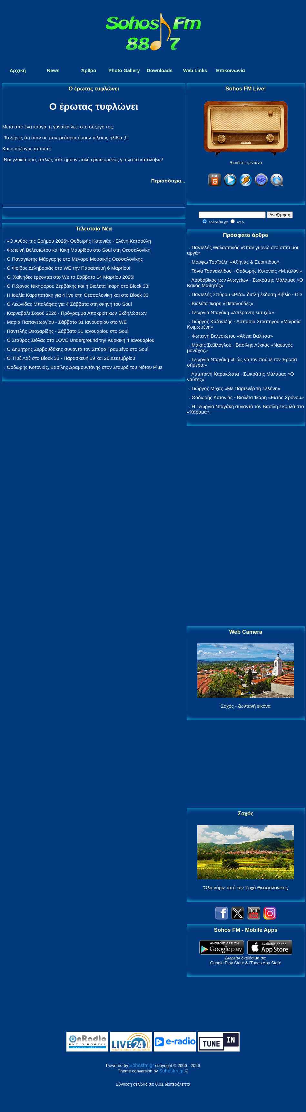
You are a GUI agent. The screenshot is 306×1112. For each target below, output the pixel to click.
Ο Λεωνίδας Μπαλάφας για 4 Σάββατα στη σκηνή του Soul (69, 304)
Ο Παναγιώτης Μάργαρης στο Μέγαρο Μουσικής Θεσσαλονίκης (75, 259)
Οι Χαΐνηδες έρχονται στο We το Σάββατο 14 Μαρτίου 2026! (70, 277)
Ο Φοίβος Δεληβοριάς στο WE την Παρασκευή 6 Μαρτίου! (68, 268)
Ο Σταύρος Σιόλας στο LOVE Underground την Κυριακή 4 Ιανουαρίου (80, 340)
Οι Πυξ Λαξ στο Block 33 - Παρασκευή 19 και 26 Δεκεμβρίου (71, 358)
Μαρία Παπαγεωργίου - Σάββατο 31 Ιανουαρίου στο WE (67, 322)
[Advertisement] (245, 526)
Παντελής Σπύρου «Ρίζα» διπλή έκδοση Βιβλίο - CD (247, 294)
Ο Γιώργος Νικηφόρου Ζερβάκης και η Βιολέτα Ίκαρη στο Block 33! (78, 286)
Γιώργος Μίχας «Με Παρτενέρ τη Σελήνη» (236, 388)
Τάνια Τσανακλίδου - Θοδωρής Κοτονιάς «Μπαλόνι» (247, 271)
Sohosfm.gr (141, 1065)
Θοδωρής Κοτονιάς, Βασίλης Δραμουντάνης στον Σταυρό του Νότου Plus (85, 367)
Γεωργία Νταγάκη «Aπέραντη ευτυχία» (233, 312)
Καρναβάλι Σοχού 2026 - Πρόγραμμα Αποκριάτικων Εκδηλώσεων (77, 313)
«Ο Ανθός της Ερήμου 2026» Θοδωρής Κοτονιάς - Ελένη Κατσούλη (79, 241)
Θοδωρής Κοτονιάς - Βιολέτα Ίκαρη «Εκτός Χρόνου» (248, 397)
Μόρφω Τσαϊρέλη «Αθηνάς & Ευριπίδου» (235, 262)
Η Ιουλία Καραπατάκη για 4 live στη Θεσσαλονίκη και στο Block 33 (77, 295)
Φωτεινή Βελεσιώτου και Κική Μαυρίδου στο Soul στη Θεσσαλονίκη (78, 250)
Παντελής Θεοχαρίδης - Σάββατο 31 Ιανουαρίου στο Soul (67, 331)
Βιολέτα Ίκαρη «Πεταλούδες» (222, 303)
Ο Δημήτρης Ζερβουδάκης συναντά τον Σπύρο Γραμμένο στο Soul (77, 349)
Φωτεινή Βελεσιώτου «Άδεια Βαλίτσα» (232, 336)
